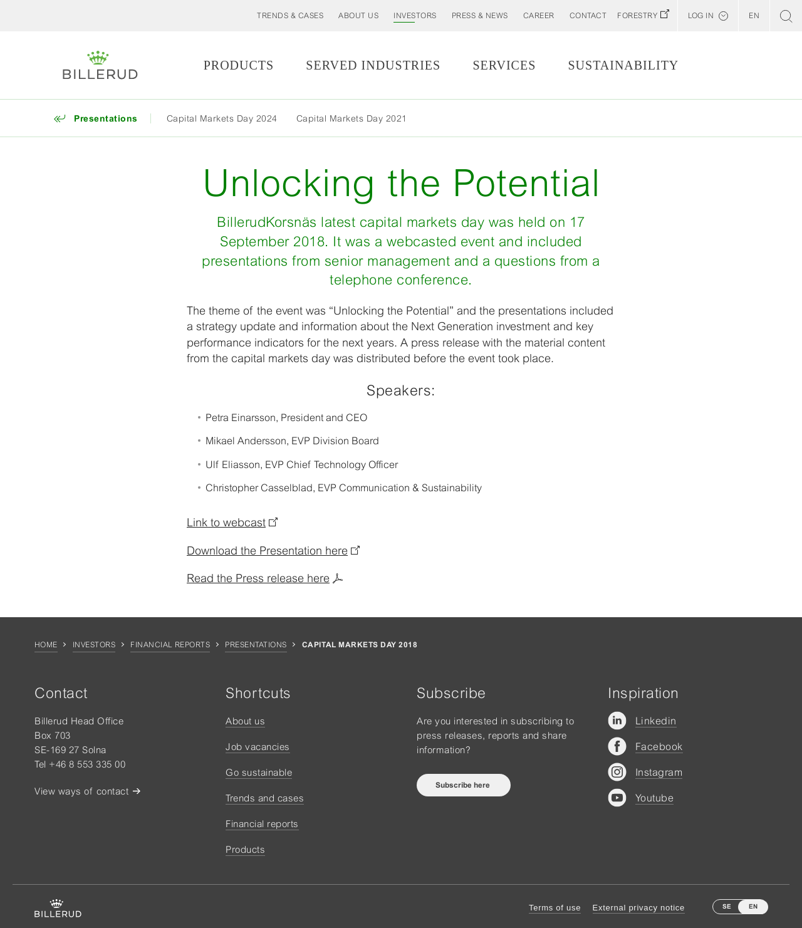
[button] (358, 15)
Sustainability (623, 65)
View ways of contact (81, 791)
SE (726, 906)
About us (245, 721)
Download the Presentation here (267, 550)
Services (504, 65)
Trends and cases (265, 798)
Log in (701, 15)
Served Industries (373, 65)
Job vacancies (258, 746)
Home (46, 644)
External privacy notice (639, 907)
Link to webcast (226, 522)
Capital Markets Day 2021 (351, 118)
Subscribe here (463, 785)
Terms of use (555, 907)
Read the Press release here (258, 578)
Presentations (255, 644)
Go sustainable (259, 772)
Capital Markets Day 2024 (222, 118)
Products (239, 65)
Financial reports (170, 644)
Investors (94, 644)
